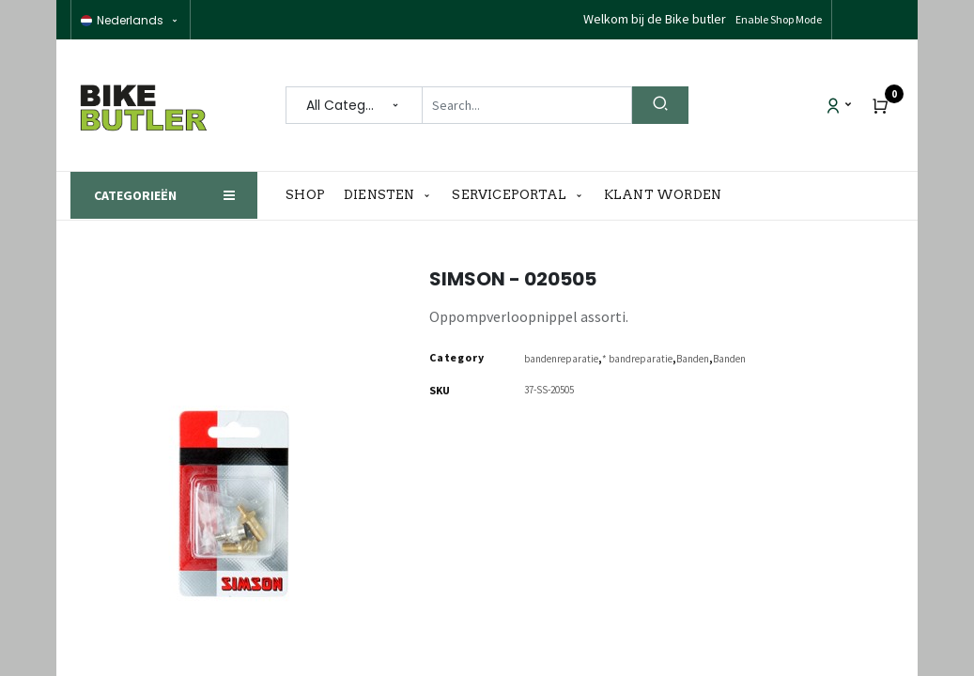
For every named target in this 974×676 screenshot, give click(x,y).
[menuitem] (310, 195)
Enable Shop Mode (778, 19)
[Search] (660, 105)
